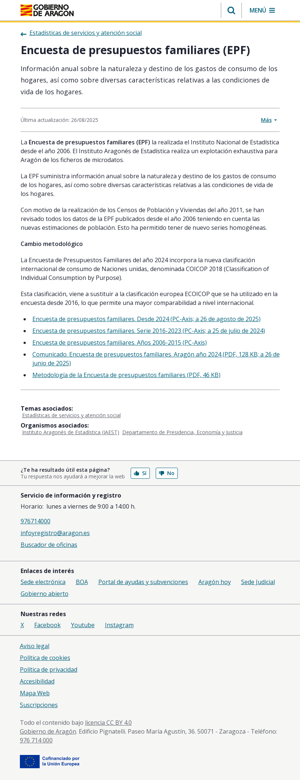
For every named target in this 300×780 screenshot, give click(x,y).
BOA (82, 582)
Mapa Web (35, 693)
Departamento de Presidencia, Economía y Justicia (182, 432)
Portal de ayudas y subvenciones (143, 582)
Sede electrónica (43, 582)
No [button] (166, 473)
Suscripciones (39, 705)
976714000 (35, 521)
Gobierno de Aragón (48, 731)
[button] (231, 10)
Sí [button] (140, 473)
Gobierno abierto (44, 594)
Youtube (83, 625)
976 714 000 (36, 740)
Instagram (119, 625)
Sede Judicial (258, 582)
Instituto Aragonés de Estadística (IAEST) (70, 432)
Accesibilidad (37, 681)
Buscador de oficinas (49, 545)
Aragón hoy (214, 582)
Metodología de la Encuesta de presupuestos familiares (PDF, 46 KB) (126, 375)
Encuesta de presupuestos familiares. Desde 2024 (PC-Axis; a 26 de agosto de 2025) (146, 319)
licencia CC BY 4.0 (108, 722)
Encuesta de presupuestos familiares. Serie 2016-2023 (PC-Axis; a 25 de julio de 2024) (148, 331)
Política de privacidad (48, 669)
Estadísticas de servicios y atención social (71, 415)
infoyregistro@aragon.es (55, 533)
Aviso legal (34, 646)
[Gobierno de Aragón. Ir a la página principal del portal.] (47, 10)
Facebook (47, 625)
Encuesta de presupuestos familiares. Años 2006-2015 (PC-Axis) (119, 342)
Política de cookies (45, 658)
